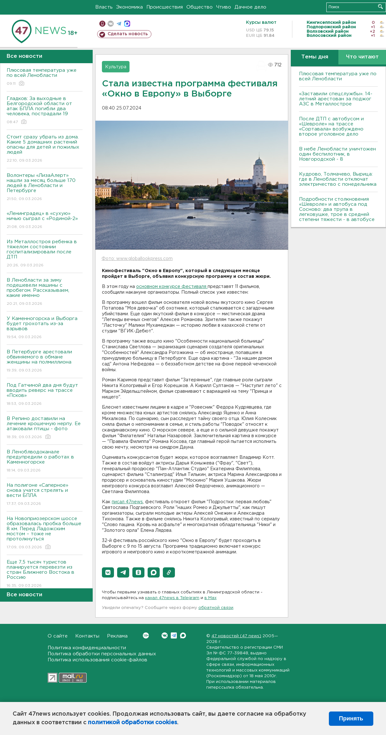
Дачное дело (250, 7)
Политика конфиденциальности (87, 648)
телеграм (119, 24)
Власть (104, 7)
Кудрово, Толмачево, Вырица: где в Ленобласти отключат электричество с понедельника (337, 179)
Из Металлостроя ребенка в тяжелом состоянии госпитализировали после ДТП (45, 254)
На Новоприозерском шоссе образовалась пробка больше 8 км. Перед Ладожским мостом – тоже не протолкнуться (45, 533)
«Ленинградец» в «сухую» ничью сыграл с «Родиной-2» (45, 220)
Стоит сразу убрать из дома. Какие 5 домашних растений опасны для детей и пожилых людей (45, 149)
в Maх (210, 598)
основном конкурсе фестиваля (172, 287)
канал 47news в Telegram (172, 598)
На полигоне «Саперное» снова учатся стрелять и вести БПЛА (45, 494)
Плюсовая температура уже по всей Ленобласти (45, 77)
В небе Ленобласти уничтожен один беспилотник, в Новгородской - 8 (337, 154)
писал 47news (127, 502)
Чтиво (223, 7)
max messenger (127, 24)
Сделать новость (128, 34)
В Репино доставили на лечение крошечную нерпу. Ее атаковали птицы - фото (45, 428)
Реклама (117, 636)
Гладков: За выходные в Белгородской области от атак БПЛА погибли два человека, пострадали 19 (45, 111)
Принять (351, 718)
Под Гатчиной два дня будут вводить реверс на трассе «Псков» (45, 394)
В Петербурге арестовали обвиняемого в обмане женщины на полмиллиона (45, 361)
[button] (108, 572)
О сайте (58, 636)
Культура (115, 67)
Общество (199, 7)
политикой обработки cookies (132, 722)
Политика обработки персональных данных (102, 654)
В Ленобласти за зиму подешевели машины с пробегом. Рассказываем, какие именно (45, 292)
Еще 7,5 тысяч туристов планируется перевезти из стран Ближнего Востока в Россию (45, 574)
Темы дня (314, 57)
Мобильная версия (102, 24)
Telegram (174, 635)
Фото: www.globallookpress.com (137, 259)
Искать (380, 6)
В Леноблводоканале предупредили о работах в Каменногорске (45, 461)
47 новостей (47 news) (236, 636)
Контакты (87, 636)
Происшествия (164, 7)
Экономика (129, 7)
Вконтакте (146, 635)
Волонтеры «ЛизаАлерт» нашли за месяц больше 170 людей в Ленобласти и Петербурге (45, 187)
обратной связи (215, 608)
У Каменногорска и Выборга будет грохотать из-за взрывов (45, 328)
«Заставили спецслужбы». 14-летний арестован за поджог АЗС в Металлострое (335, 99)
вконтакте (111, 24)
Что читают (362, 57)
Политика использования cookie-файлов (97, 660)
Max (183, 635)
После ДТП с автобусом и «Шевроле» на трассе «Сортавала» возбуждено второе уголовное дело (331, 126)
